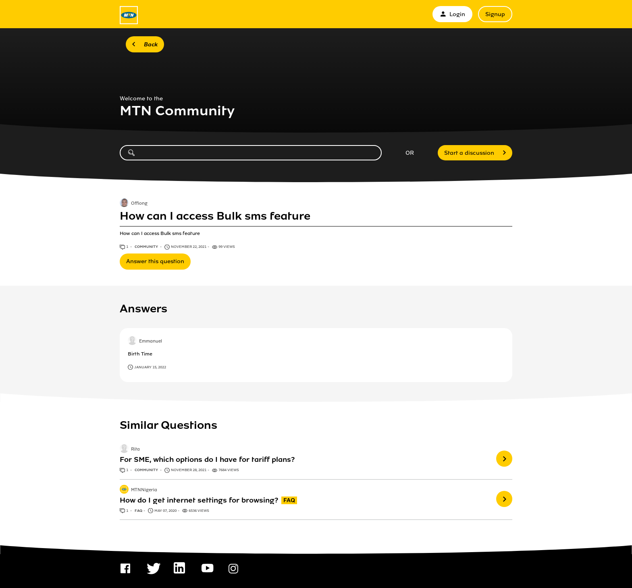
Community (147, 246)
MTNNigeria (144, 490)
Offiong (139, 203)
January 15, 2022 (150, 367)
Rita (135, 450)
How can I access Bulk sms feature (215, 216)
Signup (495, 14)
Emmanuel (150, 341)
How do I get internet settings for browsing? (199, 500)
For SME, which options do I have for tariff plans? (207, 459)
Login (452, 14)
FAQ (138, 510)
